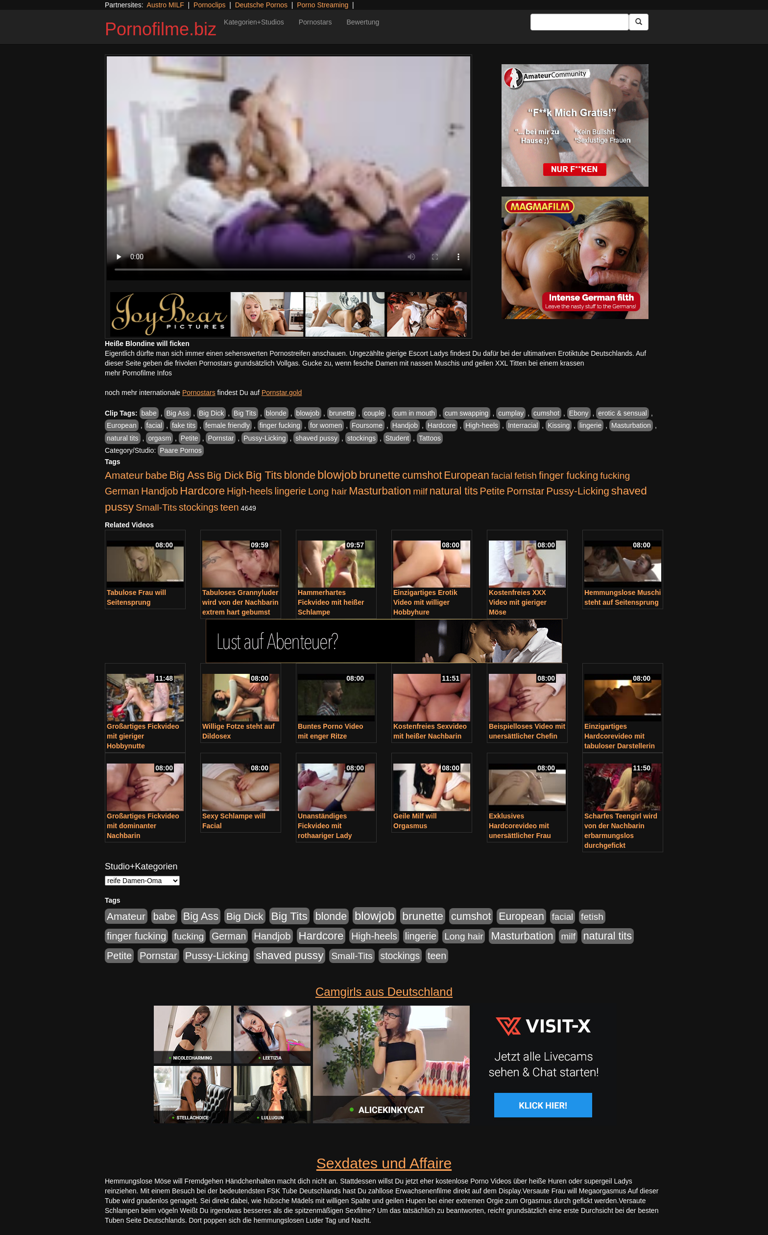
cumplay (511, 413)
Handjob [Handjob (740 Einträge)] (159, 491)
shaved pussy (316, 438)
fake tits (183, 425)
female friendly (227, 425)
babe (149, 413)
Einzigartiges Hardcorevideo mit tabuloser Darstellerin (619, 736)
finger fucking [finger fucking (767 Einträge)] (568, 475)
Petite (189, 438)
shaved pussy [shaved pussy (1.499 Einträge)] (289, 955)
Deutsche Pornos (261, 5)
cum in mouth (414, 413)
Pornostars (315, 22)
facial (154, 425)
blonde (276, 413)
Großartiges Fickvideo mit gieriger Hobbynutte (143, 736)
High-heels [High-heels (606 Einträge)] (250, 491)
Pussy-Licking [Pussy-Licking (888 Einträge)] (577, 490)
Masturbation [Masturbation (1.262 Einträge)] (380, 491)
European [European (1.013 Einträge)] (466, 475)
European (122, 425)
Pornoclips (209, 5)
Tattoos (430, 438)
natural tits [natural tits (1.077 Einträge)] (454, 491)
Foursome (367, 425)
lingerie (590, 425)
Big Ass (177, 413)
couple (374, 413)
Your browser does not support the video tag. (288, 168)
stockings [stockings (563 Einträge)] (198, 507)
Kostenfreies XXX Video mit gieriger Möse (518, 602)
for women (326, 425)
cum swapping (467, 413)
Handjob (405, 425)
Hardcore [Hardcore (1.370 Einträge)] (202, 491)
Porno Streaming (322, 5)
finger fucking (280, 425)
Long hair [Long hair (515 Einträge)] (327, 491)
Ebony (579, 413)
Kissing (559, 425)
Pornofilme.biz (160, 29)
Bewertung (362, 22)
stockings (361, 438)
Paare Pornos (181, 450)
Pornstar (221, 438)
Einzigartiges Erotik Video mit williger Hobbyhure (425, 602)
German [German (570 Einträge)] (122, 491)
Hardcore (442, 425)
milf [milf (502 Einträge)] (420, 491)
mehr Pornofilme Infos (138, 373)
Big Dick (211, 413)
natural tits (123, 438)
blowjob (307, 413)
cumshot (546, 413)
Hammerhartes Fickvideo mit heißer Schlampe (331, 602)
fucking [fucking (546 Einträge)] (615, 475)
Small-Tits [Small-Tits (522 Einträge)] (156, 507)
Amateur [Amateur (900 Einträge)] (124, 475)
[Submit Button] (638, 22)
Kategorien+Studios (254, 22)
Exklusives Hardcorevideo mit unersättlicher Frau (520, 826)
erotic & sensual (622, 413)
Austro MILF (165, 5)
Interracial (523, 425)
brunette (341, 413)
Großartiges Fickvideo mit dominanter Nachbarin (143, 826)
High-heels (481, 425)
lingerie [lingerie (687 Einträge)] (290, 491)
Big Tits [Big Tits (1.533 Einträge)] (264, 475)
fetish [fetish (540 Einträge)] (525, 475)
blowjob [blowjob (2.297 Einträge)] (337, 474)
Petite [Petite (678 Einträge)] (492, 491)
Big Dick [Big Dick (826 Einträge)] (225, 475)
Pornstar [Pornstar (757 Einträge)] (526, 491)
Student (397, 438)
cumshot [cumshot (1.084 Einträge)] (422, 475)
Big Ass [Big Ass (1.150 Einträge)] (187, 475)
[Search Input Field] (579, 22)
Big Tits (245, 413)
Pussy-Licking (264, 438)
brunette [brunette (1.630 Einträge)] (379, 475)
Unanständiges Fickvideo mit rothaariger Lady (325, 826)
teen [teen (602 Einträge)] (229, 507)
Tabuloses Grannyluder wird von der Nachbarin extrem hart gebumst (240, 602)
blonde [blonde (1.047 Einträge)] (299, 475)
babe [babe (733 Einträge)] (156, 475)
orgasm (159, 438)
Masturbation (631, 425)
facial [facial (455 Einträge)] (502, 475)
